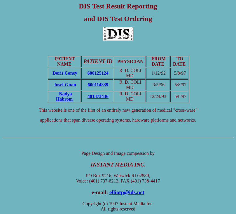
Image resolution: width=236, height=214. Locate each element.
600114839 (98, 84)
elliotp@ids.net (126, 192)
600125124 (98, 73)
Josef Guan (65, 84)
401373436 (98, 96)
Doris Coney (65, 73)
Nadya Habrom (64, 96)
